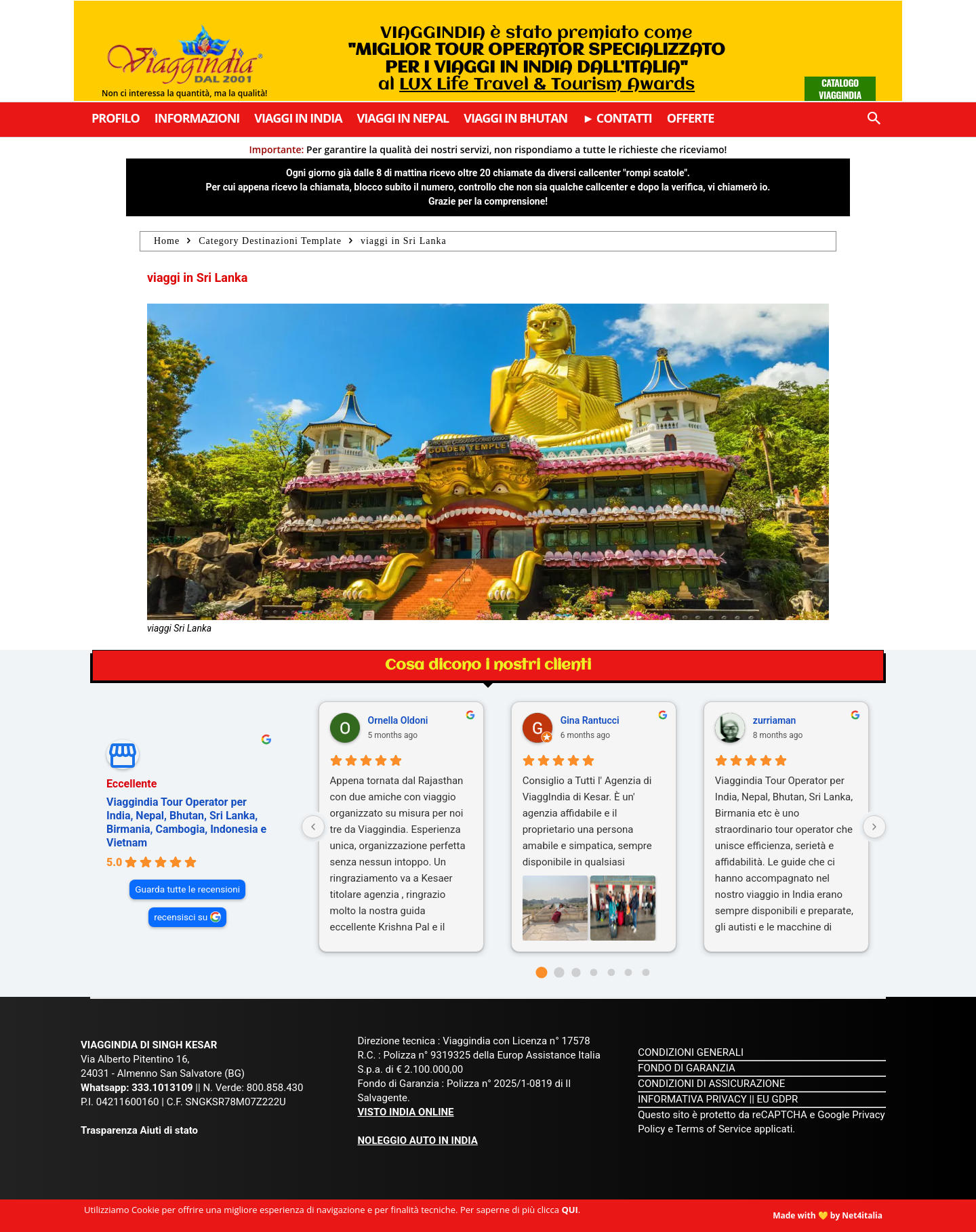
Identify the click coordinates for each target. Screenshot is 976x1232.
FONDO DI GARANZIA (686, 1068)
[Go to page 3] (593, 973)
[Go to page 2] (576, 972)
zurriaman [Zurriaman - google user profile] (774, 720)
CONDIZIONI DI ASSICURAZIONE (711, 1083)
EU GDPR (777, 1099)
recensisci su (180, 916)
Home (167, 241)
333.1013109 (161, 1088)
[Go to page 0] (542, 973)
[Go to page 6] (645, 973)
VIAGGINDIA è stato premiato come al (536, 59)
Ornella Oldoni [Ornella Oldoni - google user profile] (398, 720)
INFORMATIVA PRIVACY (692, 1099)
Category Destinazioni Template (270, 241)
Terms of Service (714, 1129)
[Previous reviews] (313, 826)
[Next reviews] (874, 826)
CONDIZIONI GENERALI (691, 1052)
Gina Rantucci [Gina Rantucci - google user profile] (590, 720)
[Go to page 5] (628, 973)
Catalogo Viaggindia (840, 88)
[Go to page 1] (559, 972)
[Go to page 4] (611, 973)
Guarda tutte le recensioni (187, 889)
